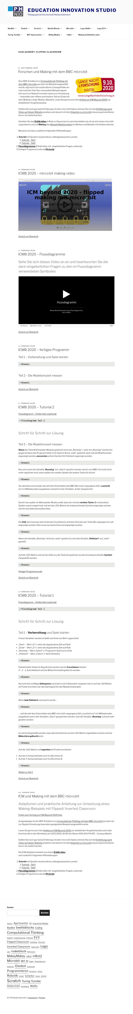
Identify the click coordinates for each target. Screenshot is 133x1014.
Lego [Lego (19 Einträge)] (44, 946)
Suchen (10, 907)
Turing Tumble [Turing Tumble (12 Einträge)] (31, 981)
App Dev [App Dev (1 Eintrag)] (9, 923)
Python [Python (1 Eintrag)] (40, 971)
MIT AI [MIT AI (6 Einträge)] (24, 961)
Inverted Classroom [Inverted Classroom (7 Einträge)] (18, 946)
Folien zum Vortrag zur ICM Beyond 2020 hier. (40, 815)
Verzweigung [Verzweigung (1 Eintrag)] (25, 986)
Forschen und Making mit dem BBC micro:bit (52, 72)
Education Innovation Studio (72, 10)
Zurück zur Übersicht (28, 236)
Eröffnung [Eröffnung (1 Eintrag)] (29, 938)
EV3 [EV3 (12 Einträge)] (36, 937)
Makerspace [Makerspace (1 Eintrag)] (31, 952)
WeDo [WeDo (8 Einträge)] (34, 986)
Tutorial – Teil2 (28, 143)
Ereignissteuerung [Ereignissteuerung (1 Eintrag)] (19, 938)
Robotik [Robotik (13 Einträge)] (12, 975)
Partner (42, 998)
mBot (70, 35)
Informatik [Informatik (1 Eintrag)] (41, 942)
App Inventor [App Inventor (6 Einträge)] (21, 923)
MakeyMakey (55, 35)
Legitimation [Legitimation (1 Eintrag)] (35, 947)
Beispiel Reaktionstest (61, 124)
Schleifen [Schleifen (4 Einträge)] (29, 976)
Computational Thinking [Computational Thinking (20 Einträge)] (25, 933)
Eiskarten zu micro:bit (81, 112)
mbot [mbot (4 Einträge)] (29, 956)
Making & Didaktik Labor (89, 35)
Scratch (38, 28)
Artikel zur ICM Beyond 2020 (93, 99)
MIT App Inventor (35, 35)
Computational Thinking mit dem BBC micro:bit (80, 821)
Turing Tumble (15, 35)
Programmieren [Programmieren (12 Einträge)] (17, 971)
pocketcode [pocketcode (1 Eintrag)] (31, 966)
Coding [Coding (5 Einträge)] (38, 927)
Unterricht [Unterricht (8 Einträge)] (13, 986)
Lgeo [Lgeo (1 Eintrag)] (8, 952)
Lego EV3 (102, 28)
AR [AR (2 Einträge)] (30, 923)
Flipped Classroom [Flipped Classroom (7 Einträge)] (18, 941)
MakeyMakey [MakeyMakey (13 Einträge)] (16, 956)
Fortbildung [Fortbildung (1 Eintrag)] (33, 942)
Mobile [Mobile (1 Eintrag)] (31, 961)
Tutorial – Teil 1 (28, 140)
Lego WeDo (86, 28)
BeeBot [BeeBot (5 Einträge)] (11, 927)
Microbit (71, 28)
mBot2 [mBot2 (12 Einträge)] (37, 956)
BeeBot (12, 28)
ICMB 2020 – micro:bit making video (46, 173)
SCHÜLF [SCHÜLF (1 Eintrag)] (43, 976)
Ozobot (25, 28)
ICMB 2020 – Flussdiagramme (41, 254)
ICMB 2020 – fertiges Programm (43, 350)
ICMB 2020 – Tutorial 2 (36, 407)
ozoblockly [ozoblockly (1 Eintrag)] (10, 966)
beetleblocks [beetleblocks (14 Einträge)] (25, 927)
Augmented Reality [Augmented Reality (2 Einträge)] (40, 923)
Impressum (33, 998)
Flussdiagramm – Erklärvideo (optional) (37, 414)
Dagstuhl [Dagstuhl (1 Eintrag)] (10, 938)
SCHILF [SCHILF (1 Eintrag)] (21, 976)
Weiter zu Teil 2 (25, 772)
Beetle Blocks (55, 28)
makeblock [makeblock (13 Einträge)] (18, 951)
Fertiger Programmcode (30, 571)
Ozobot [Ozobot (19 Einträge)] (20, 966)
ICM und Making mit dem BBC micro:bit (48, 796)
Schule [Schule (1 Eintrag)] (37, 976)
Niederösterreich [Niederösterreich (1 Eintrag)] (40, 961)
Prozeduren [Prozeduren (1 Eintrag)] (33, 971)
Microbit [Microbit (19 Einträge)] (13, 961)
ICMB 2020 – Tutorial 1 (36, 595)
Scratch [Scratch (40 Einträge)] (14, 981)
